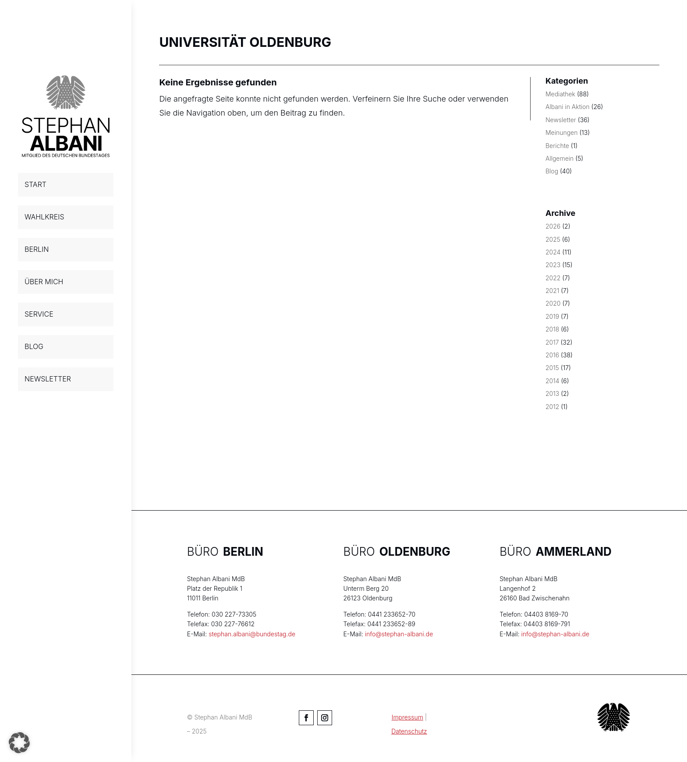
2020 (552, 303)
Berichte (557, 145)
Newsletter (560, 119)
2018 (552, 329)
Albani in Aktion (567, 106)
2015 (552, 367)
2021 (552, 290)
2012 (552, 406)
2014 (552, 381)
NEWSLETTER (48, 378)
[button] (19, 742)
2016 (552, 355)
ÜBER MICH (44, 281)
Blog (551, 171)
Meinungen (561, 132)
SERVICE (39, 314)
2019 (552, 316)
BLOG (34, 346)
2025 (552, 239)
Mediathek (560, 94)
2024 (552, 252)
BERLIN (37, 249)
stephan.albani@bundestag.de (252, 634)
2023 (552, 264)
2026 (552, 226)
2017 (552, 342)
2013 (552, 393)
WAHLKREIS (44, 216)
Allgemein (559, 158)
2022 (552, 278)
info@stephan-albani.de (399, 634)
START (35, 184)
